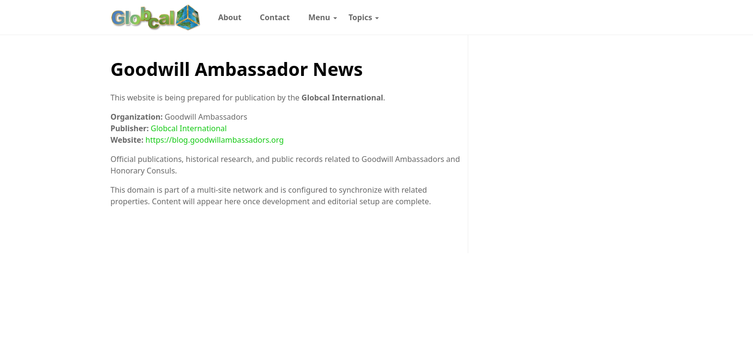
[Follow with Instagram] (533, 17)
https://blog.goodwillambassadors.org (215, 140)
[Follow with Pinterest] (549, 17)
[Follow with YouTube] (598, 17)
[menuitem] (230, 17)
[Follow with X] (581, 17)
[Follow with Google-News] (501, 17)
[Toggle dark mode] (617, 17)
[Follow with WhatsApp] (517, 17)
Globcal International (189, 128)
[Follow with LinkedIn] (565, 17)
